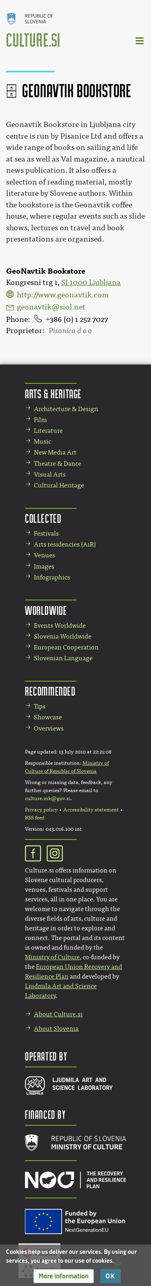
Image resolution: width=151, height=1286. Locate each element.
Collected (43, 518)
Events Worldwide (60, 625)
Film (40, 420)
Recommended (50, 691)
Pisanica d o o (70, 330)
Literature (48, 430)
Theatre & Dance (57, 463)
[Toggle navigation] (140, 40)
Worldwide (46, 610)
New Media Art (55, 452)
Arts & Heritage (53, 393)
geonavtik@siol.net (51, 307)
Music (42, 441)
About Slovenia (56, 1028)
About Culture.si (58, 1014)
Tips (40, 706)
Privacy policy (41, 810)
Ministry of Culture (52, 957)
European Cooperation (66, 647)
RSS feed (34, 818)
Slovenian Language (63, 658)
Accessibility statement (91, 810)
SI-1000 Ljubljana (91, 282)
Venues (44, 555)
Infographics (52, 577)
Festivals (46, 533)
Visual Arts (50, 474)
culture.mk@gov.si (47, 798)
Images (44, 566)
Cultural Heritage (59, 485)
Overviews (49, 728)
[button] (63, 1276)
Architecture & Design (66, 409)
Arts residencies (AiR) (65, 544)
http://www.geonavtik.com (63, 295)
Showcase (48, 717)
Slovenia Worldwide (62, 636)
